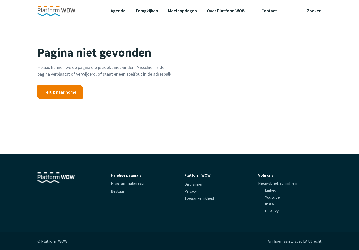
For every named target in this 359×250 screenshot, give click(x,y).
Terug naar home (60, 92)
